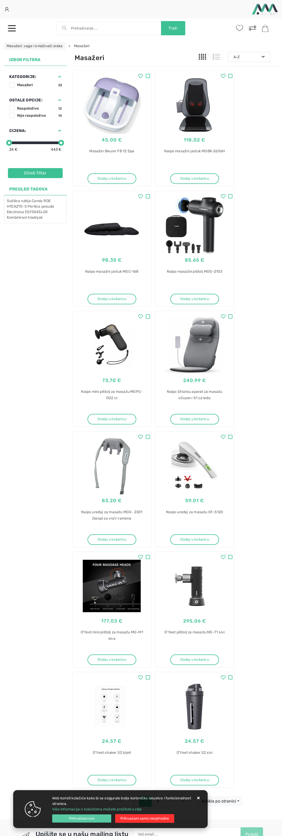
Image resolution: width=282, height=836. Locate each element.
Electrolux (15, 212)
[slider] (9, 143)
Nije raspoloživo (39, 115)
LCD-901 (153, 787)
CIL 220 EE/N (156, 759)
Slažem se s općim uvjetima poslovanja (177, 594)
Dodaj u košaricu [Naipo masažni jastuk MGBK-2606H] (176, 175)
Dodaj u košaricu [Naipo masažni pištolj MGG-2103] (105, 292)
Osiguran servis (88, 664)
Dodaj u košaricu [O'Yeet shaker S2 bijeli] (176, 527)
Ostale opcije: (25, 100)
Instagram (146, 604)
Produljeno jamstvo (157, 649)
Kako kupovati (87, 649)
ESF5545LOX (36, 212)
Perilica (34, 206)
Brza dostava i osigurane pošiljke (103, 656)
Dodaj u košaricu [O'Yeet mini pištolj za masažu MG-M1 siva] (246, 409)
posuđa (47, 206)
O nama (146, 633)
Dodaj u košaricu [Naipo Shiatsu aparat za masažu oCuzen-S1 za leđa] (246, 292)
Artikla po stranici (219, 548)
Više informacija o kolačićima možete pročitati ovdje (97, 809)
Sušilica (13, 201)
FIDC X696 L (155, 722)
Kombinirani (17, 217)
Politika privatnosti (156, 641)
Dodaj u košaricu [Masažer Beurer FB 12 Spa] (105, 175)
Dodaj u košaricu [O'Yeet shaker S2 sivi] (246, 527)
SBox (149, 777)
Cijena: (17, 130)
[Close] (81, 818)
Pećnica (152, 704)
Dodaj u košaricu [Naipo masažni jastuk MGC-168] (246, 175)
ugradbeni (154, 741)
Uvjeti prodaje (87, 633)
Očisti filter (35, 172)
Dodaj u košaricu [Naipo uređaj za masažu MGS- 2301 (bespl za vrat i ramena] (105, 409)
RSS (194, 604)
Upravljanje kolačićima (94, 672)
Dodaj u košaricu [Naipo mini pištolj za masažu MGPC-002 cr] (176, 292)
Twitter (118, 604)
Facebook (92, 604)
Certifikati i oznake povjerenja (166, 664)
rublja (26, 201)
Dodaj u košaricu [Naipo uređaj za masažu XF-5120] (176, 409)
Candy (37, 201)
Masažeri (39, 85)
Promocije (149, 656)
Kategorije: (22, 76)
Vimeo (173, 604)
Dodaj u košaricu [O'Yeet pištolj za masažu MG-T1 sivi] (105, 527)
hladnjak (35, 217)
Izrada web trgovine (262, 828)
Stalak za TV (155, 768)
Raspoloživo (39, 108)
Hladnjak (153, 731)
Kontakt (81, 641)
